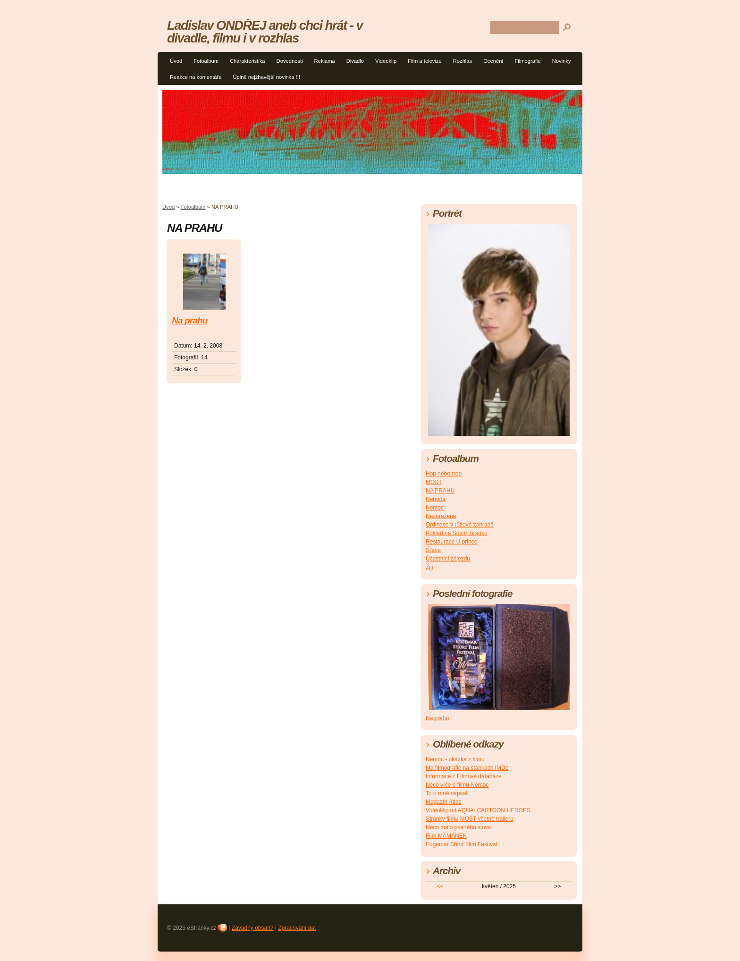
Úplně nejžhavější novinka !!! (266, 77)
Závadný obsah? (253, 928)
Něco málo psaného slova (458, 827)
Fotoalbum (206, 61)
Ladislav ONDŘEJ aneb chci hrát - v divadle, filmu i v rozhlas (265, 31)
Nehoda (436, 499)
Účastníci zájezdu (448, 558)
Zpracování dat (297, 928)
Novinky (561, 61)
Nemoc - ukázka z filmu (455, 759)
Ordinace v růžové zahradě (460, 524)
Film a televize (425, 61)
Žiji (429, 567)
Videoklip (385, 61)
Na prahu (189, 320)
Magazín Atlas (443, 802)
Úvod (176, 61)
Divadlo (355, 61)
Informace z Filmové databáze (464, 776)
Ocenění (493, 61)
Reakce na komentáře (195, 77)
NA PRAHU (440, 490)
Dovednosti (290, 61)
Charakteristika (247, 61)
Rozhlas (462, 61)
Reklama (324, 61)
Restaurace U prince (451, 541)
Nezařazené (441, 516)
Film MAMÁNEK (446, 836)
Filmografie (527, 61)
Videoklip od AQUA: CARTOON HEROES (478, 810)
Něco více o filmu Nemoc (457, 785)
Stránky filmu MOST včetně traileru (469, 819)
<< (440, 886)
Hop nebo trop (444, 473)
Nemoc (435, 507)
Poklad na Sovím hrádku (457, 533)
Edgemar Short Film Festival (461, 844)
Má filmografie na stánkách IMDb (467, 768)
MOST (434, 482)
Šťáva (433, 550)
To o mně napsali (447, 793)
